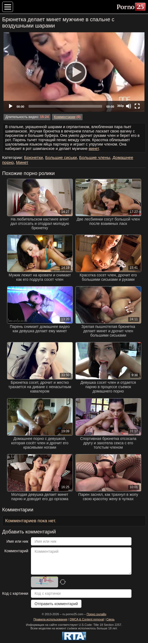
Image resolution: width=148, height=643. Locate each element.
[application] (74, 72)
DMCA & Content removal (87, 619)
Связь (110, 619)
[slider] (65, 106)
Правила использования (50, 619)
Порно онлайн (96, 614)
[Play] (74, 72)
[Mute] (128, 106)
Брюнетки (33, 157)
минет (94, 148)
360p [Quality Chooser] (120, 105)
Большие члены (94, 157)
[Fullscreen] (137, 106)
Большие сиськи (61, 157)
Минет (22, 162)
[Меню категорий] (7, 7)
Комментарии (64, 117)
